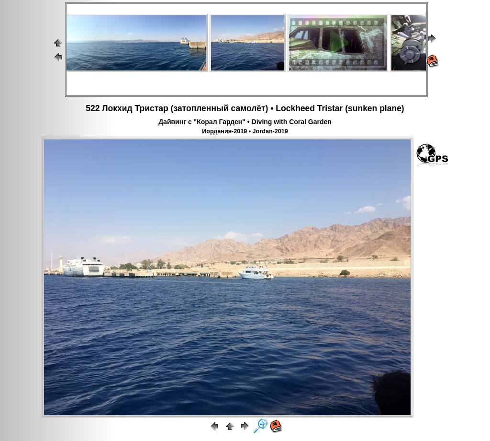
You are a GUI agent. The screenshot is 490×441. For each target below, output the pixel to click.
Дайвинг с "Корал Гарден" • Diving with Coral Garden (245, 122)
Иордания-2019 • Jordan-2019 (245, 131)
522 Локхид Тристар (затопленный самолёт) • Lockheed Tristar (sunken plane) (245, 108)
